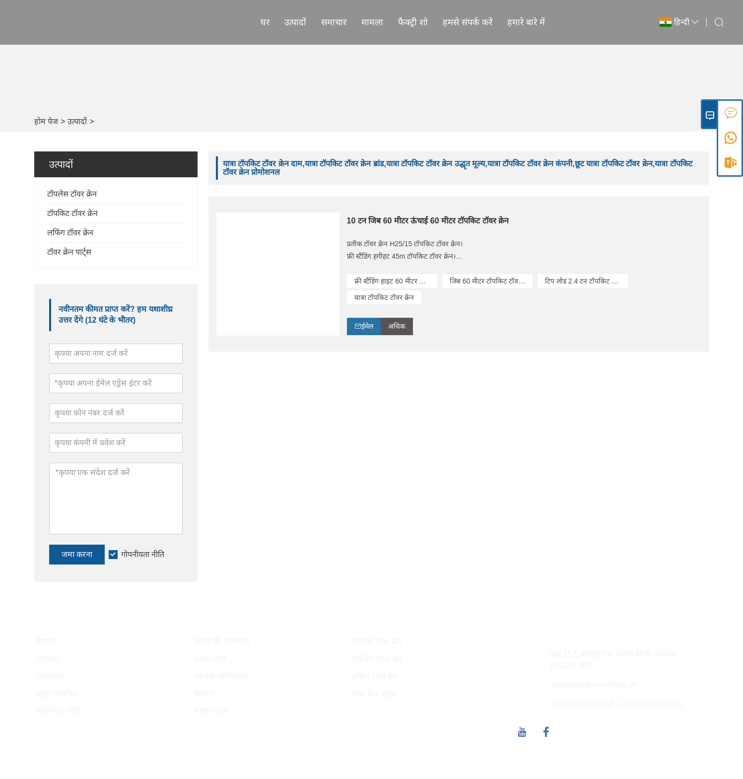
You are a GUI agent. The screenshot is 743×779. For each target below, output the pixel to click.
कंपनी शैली (210, 659)
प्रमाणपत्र (50, 676)
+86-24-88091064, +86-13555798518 (616, 705)
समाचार (333, 22)
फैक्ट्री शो (413, 22)
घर (265, 22)
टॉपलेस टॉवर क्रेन (72, 194)
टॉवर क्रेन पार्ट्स (69, 252)
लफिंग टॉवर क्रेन (70, 232)
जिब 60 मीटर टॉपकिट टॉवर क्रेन (491, 281)
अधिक (396, 326)
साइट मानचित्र (57, 694)
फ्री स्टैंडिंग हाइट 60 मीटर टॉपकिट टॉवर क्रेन (395, 281)
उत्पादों (295, 22)
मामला (372, 22)
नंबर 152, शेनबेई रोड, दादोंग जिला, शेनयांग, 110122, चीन (613, 660)
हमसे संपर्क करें (467, 22)
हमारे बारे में (526, 22)
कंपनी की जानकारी (221, 641)
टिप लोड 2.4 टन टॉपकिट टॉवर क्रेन (586, 281)
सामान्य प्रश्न (210, 711)
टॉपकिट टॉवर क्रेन (72, 213)
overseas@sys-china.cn (594, 684)
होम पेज (46, 121)
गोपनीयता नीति (142, 554)
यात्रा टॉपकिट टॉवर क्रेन (384, 297)
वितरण (47, 641)
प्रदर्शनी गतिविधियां (221, 676)
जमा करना (77, 554)
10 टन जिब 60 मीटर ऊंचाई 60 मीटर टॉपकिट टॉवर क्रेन (428, 220)
